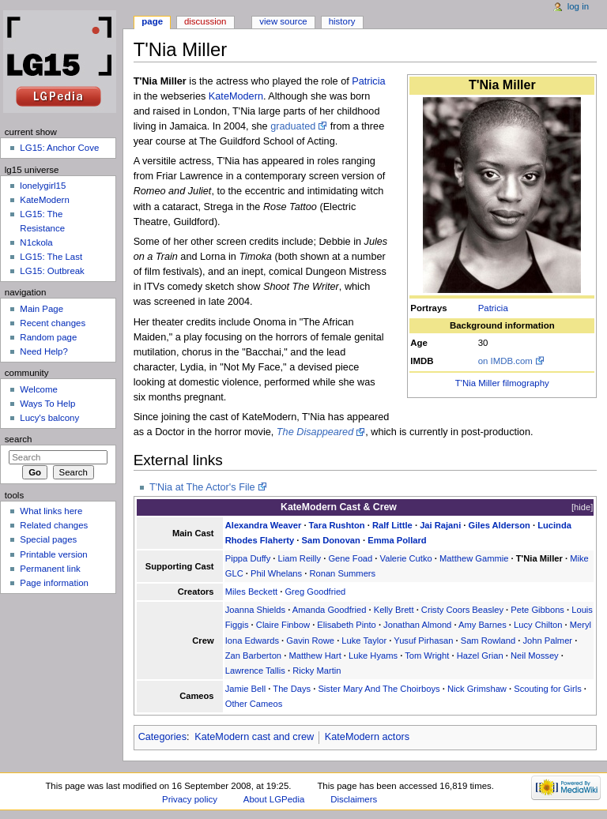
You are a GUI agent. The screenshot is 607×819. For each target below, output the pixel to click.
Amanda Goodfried (329, 609)
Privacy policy (189, 799)
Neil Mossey (535, 655)
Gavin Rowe (310, 640)
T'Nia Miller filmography (502, 383)
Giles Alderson (499, 525)
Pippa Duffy (247, 558)
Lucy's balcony (49, 418)
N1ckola (36, 242)
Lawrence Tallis (255, 670)
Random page (48, 337)
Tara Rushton (337, 525)
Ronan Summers (342, 573)
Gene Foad (350, 558)
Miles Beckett (251, 591)
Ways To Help (47, 403)
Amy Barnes (482, 624)
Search (18, 439)
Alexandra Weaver (263, 525)
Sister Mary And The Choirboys (378, 688)
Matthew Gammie (473, 558)
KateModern (236, 96)
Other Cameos (254, 703)
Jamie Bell (245, 688)
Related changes (54, 525)
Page (152, 21)
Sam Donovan (330, 540)
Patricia (493, 308)
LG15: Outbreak (52, 271)
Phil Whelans (276, 573)
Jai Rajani (440, 525)
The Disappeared (315, 432)
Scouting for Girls (548, 688)
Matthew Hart (314, 655)
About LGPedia (273, 799)
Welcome (39, 389)
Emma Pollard (397, 540)
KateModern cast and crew (254, 736)
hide (582, 507)
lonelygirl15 (43, 185)
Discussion (205, 21)
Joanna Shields (255, 609)
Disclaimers (353, 799)
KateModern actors (367, 736)
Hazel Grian (480, 655)
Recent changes (52, 323)
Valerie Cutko (406, 558)
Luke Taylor (363, 640)
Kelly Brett (394, 609)
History (342, 21)
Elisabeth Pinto (346, 624)
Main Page (41, 309)
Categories (162, 736)
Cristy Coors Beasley (462, 609)
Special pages (48, 539)
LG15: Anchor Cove (59, 147)
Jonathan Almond (417, 624)
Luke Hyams (373, 655)
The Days (292, 688)
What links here (51, 511)
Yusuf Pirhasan (423, 640)
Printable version (53, 554)
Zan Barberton (253, 655)
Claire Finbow (283, 624)
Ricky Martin (316, 670)
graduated (292, 126)
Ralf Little (392, 525)
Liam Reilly (300, 558)
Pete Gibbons (537, 609)
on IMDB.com (505, 361)
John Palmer (547, 640)
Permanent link (50, 568)
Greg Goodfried (315, 591)
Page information (54, 583)
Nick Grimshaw (477, 688)
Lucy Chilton (538, 624)
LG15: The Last (51, 256)
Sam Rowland (488, 640)
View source (283, 21)
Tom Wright (427, 655)
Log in (578, 6)
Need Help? (44, 351)
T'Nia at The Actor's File (202, 487)
